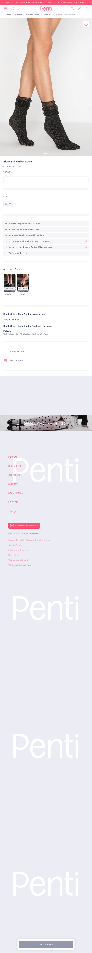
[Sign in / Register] (80, 9)
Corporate (14, 475)
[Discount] (19, 9)
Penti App (13, 502)
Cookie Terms (14, 545)
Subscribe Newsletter (25, 525)
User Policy (13, 555)
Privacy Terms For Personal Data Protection (29, 540)
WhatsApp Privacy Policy (20, 565)
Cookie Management (18, 560)
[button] (45, 153)
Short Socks (49, 15)
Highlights (14, 466)
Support (13, 484)
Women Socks (32, 15)
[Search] (12, 9)
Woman (18, 15)
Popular (13, 457)
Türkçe (12, 511)
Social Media (15, 493)
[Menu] (5, 9)
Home (8, 15)
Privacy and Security (18, 550)
